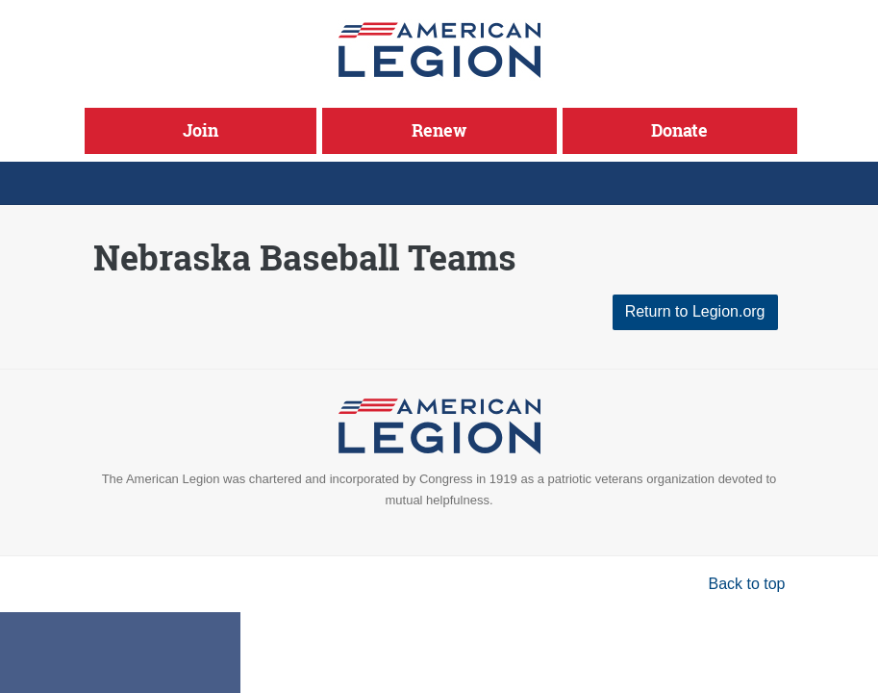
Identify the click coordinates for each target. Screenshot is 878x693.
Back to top (746, 584)
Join (200, 129)
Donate (679, 129)
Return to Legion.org (695, 311)
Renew (439, 129)
